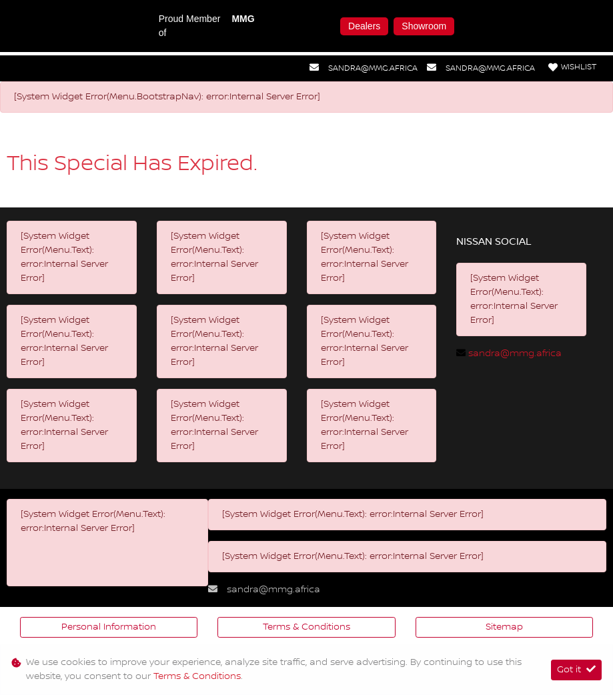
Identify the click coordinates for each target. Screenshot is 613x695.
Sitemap (504, 627)
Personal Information (108, 627)
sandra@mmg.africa (373, 68)
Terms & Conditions (306, 627)
